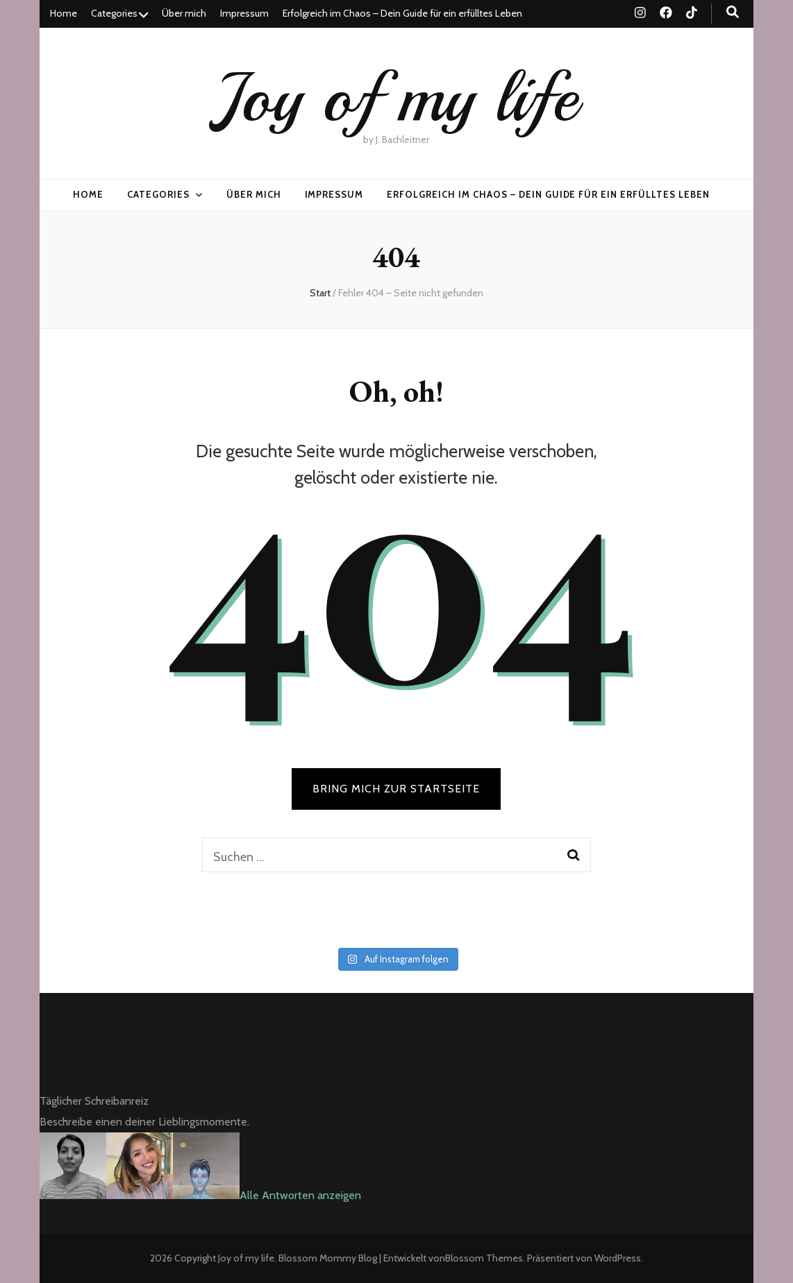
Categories (114, 13)
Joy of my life (396, 97)
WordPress (617, 1258)
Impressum (244, 13)
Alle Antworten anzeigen (300, 1195)
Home (63, 13)
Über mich (184, 13)
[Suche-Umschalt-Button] (732, 12)
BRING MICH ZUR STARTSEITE (396, 788)
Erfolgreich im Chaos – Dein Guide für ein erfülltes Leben (402, 13)
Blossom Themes (484, 1258)
